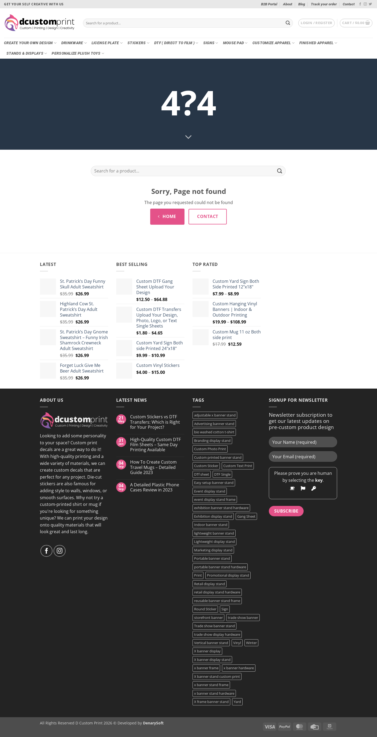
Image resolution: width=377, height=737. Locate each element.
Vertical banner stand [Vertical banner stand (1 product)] (211, 642)
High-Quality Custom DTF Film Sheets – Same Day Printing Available (155, 445)
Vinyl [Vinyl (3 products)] (237, 642)
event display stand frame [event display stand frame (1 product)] (214, 499)
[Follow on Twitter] (370, 4)
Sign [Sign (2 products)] (224, 609)
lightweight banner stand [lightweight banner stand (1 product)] (214, 533)
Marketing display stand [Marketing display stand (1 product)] (213, 550)
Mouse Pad (235, 43)
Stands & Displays (26, 53)
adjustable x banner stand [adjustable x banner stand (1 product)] (215, 415)
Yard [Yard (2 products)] (237, 701)
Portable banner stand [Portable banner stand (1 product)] (212, 558)
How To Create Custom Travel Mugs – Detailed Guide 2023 (153, 467)
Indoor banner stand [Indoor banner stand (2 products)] (210, 524)
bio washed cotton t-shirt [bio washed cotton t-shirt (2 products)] (214, 432)
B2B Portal (269, 4)
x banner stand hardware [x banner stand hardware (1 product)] (214, 693)
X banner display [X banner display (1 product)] (207, 651)
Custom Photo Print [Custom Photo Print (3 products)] (210, 448)
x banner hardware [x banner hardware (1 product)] (239, 667)
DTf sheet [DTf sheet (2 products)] (201, 474)
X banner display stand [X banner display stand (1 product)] (212, 659)
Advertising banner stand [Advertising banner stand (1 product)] (214, 423)
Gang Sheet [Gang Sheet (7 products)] (246, 516)
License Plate (107, 43)
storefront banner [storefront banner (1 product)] (208, 617)
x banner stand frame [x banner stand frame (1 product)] (211, 684)
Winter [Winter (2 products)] (251, 642)
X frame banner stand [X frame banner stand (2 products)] (211, 701)
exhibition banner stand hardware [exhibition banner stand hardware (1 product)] (221, 507)
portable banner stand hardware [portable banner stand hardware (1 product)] (220, 567)
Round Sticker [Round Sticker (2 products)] (205, 609)
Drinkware (74, 43)
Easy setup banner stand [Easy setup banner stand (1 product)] (213, 482)
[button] (316, 23)
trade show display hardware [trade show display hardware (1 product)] (217, 634)
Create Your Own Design (30, 43)
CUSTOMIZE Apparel (273, 43)
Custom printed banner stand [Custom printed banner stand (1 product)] (218, 457)
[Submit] (287, 23)
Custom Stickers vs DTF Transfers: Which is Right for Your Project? (155, 422)
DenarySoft (153, 722)
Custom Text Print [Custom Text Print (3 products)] (237, 465)
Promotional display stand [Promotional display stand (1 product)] (228, 575)
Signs (210, 43)
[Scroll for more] (188, 137)
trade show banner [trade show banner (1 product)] (243, 617)
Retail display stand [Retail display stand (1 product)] (209, 583)
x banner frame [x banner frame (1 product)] (206, 667)
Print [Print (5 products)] (198, 575)
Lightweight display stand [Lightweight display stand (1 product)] (214, 541)
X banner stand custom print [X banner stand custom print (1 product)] (217, 676)
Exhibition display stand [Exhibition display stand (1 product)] (213, 516)
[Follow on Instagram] (365, 4)
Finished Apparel (318, 43)
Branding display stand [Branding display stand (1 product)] (212, 440)
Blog (301, 4)
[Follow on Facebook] (360, 4)
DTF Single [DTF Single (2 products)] (222, 474)
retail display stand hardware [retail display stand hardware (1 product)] (217, 592)
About (287, 4)
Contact (349, 4)
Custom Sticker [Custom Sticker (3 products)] (206, 465)
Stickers (138, 43)
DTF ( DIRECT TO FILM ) (176, 43)
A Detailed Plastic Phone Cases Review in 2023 (154, 487)
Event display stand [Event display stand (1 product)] (209, 491)
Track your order (324, 4)
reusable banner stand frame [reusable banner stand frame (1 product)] (217, 600)
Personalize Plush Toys (78, 53)
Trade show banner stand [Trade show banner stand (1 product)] (214, 625)
